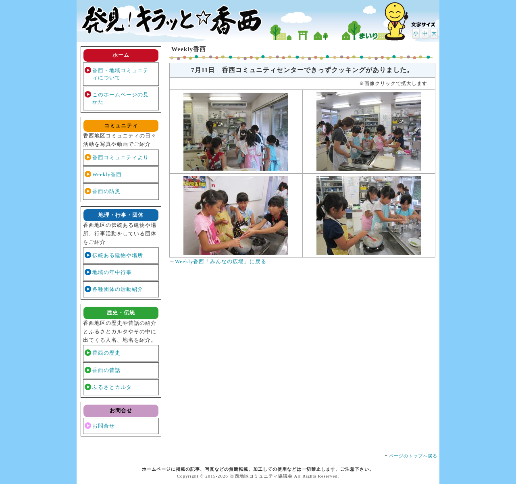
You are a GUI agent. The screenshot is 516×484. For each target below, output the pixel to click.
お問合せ (103, 426)
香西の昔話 (106, 370)
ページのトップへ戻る (413, 455)
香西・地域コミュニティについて (120, 74)
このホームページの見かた (120, 98)
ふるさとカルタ (112, 387)
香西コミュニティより (120, 157)
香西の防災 (106, 191)
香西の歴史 (106, 353)
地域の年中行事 (112, 272)
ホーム (120, 55)
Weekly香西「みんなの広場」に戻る (220, 261)
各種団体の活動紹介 (117, 289)
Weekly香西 (107, 174)
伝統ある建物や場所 (117, 255)
